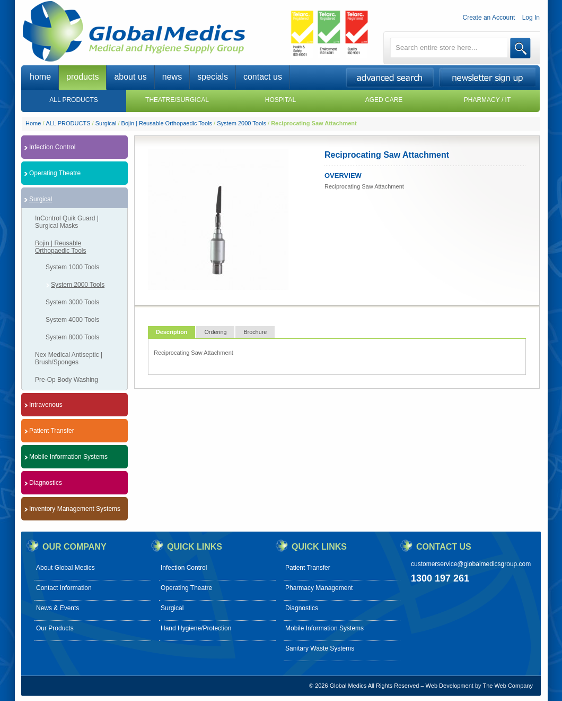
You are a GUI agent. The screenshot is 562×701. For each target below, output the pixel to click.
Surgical (106, 123)
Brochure (255, 332)
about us (130, 76)
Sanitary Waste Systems (319, 648)
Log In (531, 17)
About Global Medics (65, 567)
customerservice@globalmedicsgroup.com (471, 564)
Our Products (55, 628)
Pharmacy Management (319, 588)
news (172, 76)
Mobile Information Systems (324, 628)
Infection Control (184, 567)
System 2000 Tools (241, 123)
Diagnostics (301, 608)
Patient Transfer (307, 567)
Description (171, 332)
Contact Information (64, 588)
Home (33, 123)
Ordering (215, 332)
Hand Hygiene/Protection (196, 628)
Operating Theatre (186, 588)
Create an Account (489, 17)
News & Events (57, 608)
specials (212, 76)
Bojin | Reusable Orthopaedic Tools (166, 123)
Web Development (449, 685)
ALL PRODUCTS (68, 123)
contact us (262, 76)
